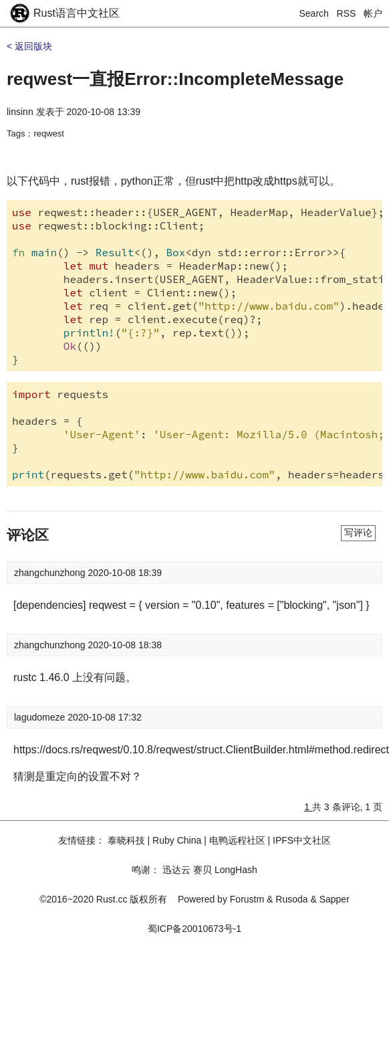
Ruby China (176, 840)
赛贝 (202, 869)
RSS (346, 13)
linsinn (20, 111)
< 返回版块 (29, 46)
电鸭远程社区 (237, 840)
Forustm (247, 899)
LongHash (236, 869)
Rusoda (291, 899)
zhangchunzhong (51, 572)
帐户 (373, 13)
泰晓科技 (126, 840)
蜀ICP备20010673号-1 (194, 928)
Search (314, 13)
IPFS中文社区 (302, 840)
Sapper (334, 899)
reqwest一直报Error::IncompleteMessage (175, 79)
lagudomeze (41, 717)
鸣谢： (146, 869)
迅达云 (176, 869)
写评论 (358, 532)
